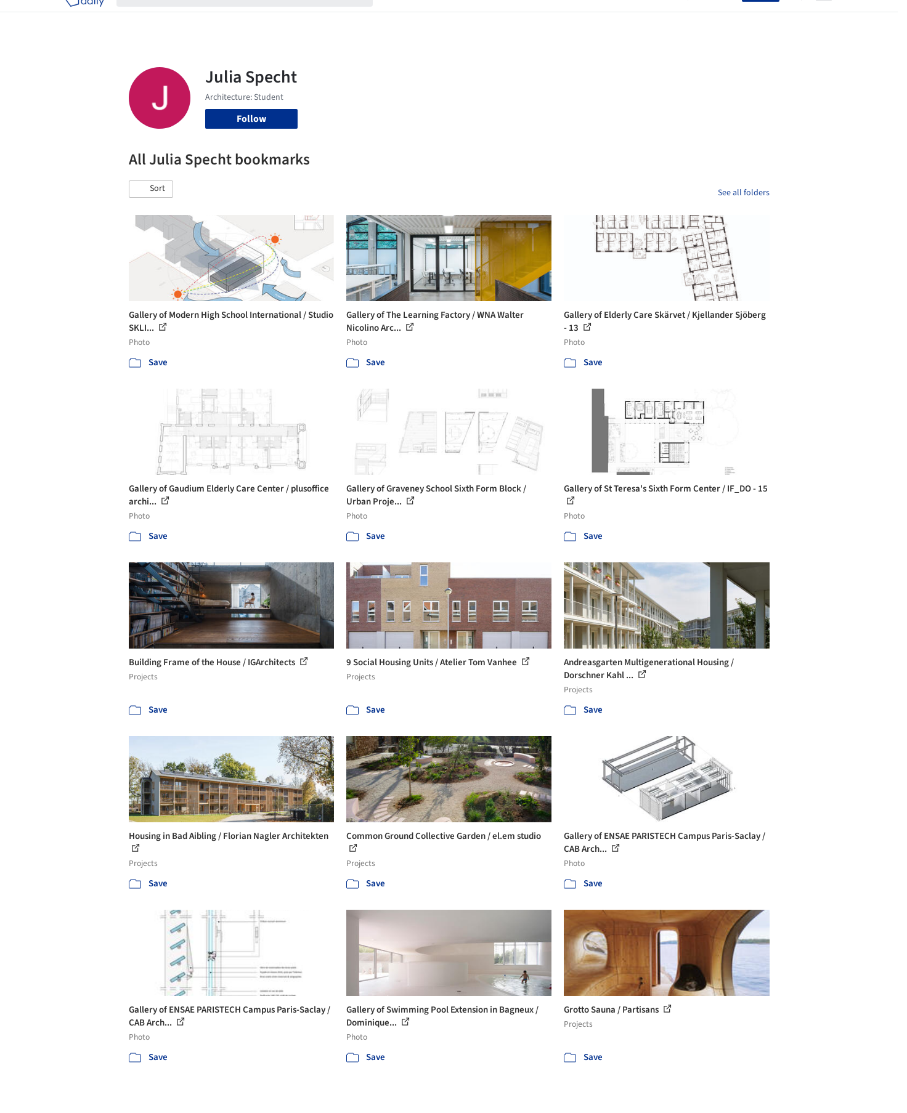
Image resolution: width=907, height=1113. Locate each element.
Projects (402, 17)
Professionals (572, 17)
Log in (721, 17)
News (622, 17)
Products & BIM (502, 17)
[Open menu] (824, 17)
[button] (151, 189)
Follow (251, 119)
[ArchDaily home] (84, 17)
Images (444, 17)
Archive (659, 17)
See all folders (744, 192)
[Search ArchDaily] (254, 17)
